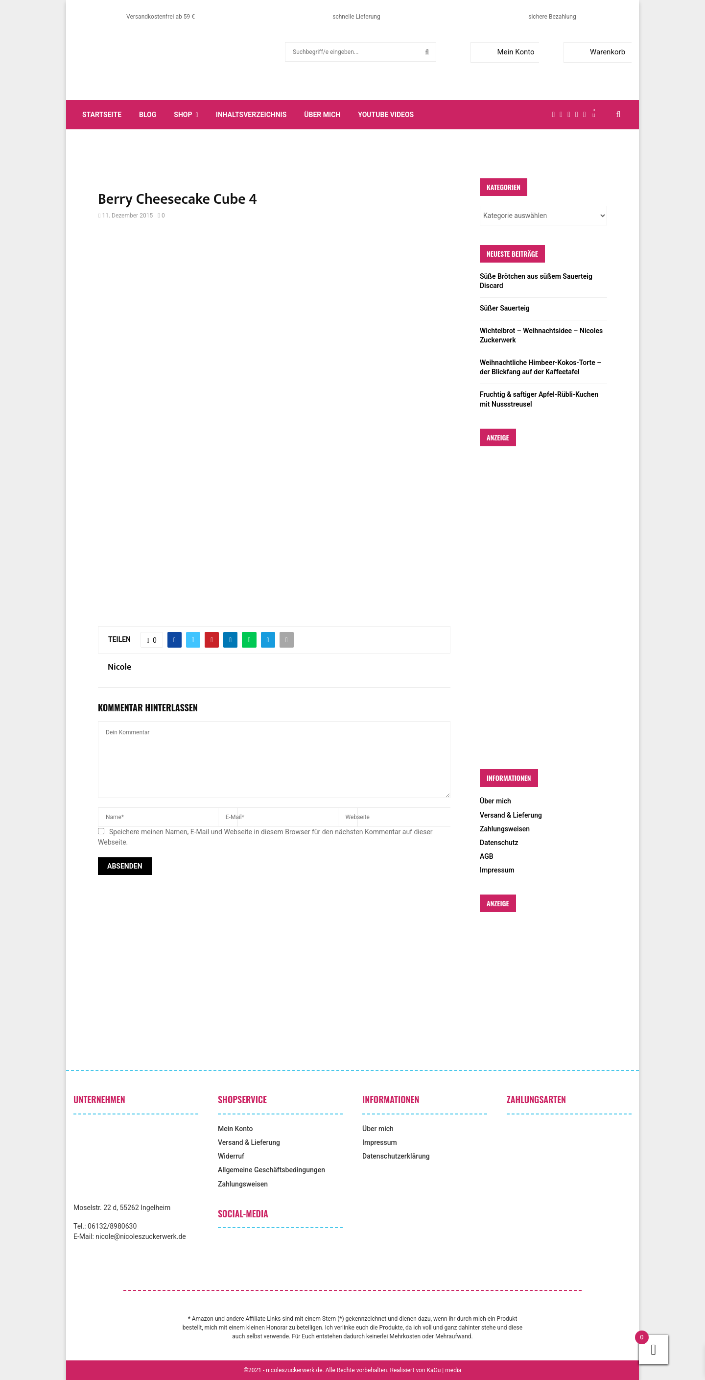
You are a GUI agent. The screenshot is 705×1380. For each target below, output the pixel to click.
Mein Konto (504, 52)
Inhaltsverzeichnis (251, 115)
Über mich (322, 115)
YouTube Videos (386, 115)
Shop (183, 115)
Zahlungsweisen (505, 829)
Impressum (497, 870)
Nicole (119, 667)
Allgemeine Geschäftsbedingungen (271, 1170)
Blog (147, 115)
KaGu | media (444, 1370)
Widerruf (231, 1156)
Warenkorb (596, 52)
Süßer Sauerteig (505, 308)
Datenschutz (499, 843)
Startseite (101, 115)
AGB (487, 856)
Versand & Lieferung (511, 815)
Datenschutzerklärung (396, 1156)
